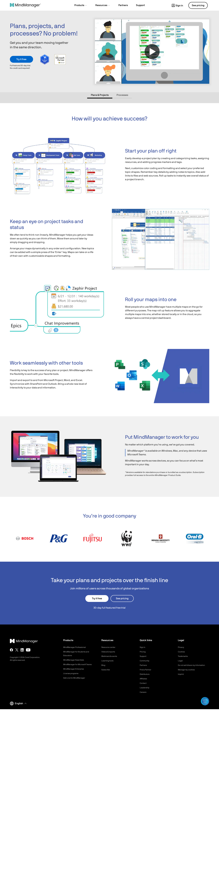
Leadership (145, 688)
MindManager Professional (76, 647)
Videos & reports (109, 652)
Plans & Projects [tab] (100, 95)
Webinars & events (110, 656)
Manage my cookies (188, 673)
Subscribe (106, 670)
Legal (180, 661)
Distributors (145, 674)
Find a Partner (146, 670)
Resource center (109, 647)
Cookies (182, 652)
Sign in (177, 5)
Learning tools (108, 661)
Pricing (143, 652)
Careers (143, 692)
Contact (144, 683)
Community (145, 661)
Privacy (181, 647)
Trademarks (183, 656)
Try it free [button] (21, 59)
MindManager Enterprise (75, 673)
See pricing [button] (198, 5)
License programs (72, 677)
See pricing (122, 598)
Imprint (181, 678)
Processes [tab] (122, 95)
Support (143, 656)
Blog (103, 665)
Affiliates (144, 679)
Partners (144, 665)
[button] (80, 5)
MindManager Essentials (75, 660)
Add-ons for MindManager (76, 682)
